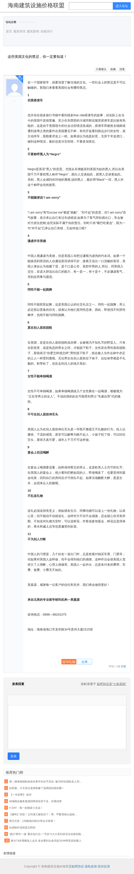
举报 (111, 666)
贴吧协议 (78, 866)
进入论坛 (122, 6)
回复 (122, 69)
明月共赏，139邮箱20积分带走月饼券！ (32, 821)
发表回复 (16, 684)
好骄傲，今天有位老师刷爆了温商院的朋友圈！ (36, 788)
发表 (13, 756)
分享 (85, 662)
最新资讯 (19, 31)
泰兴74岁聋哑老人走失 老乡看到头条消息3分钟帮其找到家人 (46, 840)
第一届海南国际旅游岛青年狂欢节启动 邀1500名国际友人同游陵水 (46, 781)
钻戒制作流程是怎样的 (22, 827)
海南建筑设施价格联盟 (36, 5)
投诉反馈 (104, 866)
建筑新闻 (33, 31)
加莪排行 (46, 31)
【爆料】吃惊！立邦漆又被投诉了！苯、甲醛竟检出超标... (43, 814)
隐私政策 (91, 866)
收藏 (113, 69)
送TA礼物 (68, 662)
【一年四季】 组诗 (20, 794)
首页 (9, 31)
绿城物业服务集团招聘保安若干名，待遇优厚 (35, 801)
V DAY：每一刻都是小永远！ (26, 807)
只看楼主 (101, 69)
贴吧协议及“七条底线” (111, 684)
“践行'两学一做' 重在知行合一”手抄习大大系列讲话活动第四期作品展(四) (46, 834)
